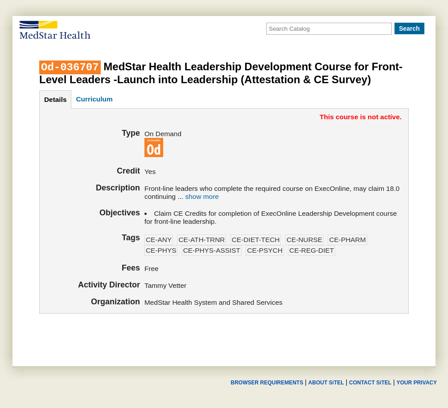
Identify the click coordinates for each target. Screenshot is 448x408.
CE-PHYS (161, 250)
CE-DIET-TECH (256, 239)
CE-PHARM (347, 239)
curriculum (94, 99)
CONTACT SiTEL (370, 383)
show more (202, 196)
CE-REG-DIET (311, 250)
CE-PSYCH (265, 250)
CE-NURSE (304, 239)
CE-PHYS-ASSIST (211, 250)
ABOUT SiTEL (326, 383)
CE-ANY (159, 239)
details (55, 99)
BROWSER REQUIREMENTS (266, 383)
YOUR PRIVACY (417, 383)
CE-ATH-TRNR (201, 239)
